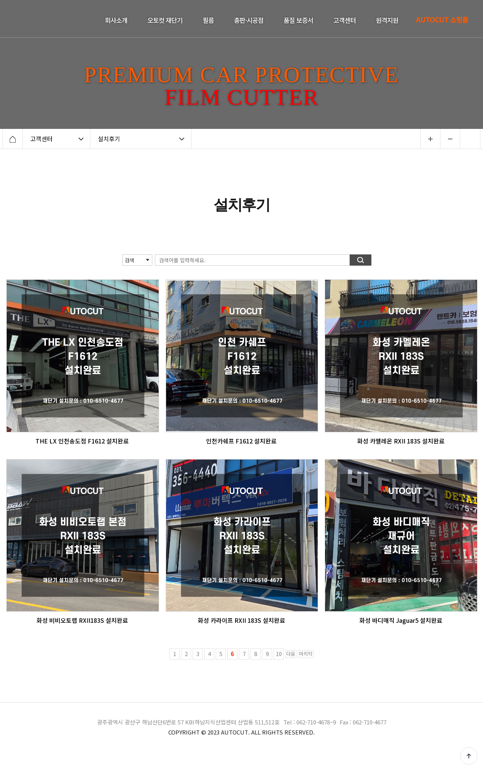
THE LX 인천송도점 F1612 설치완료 (82, 440)
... (430, 139)
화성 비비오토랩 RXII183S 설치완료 (82, 620)
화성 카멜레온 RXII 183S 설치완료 (401, 440)
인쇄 (470, 139)
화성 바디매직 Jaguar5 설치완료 (400, 620)
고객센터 (41, 138)
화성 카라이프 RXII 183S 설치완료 (241, 620)
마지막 (305, 653)
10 (279, 654)
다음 (290, 653)
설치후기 (109, 138)
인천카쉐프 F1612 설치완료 (241, 440)
